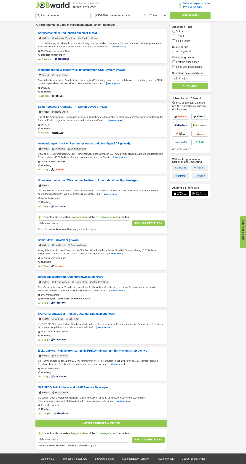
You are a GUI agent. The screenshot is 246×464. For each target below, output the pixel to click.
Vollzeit (180, 31)
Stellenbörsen (166, 458)
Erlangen (200, 176)
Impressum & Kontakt (75, 458)
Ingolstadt (180, 176)
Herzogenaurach (81, 24)
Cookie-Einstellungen (194, 458)
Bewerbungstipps (192, 6)
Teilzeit (180, 36)
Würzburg (199, 167)
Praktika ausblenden (187, 62)
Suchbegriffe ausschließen (188, 73)
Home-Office (183, 41)
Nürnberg (180, 167)
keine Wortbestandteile (189, 66)
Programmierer (49, 24)
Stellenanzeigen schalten (197, 3)
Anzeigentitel (183, 51)
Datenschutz (47, 458)
